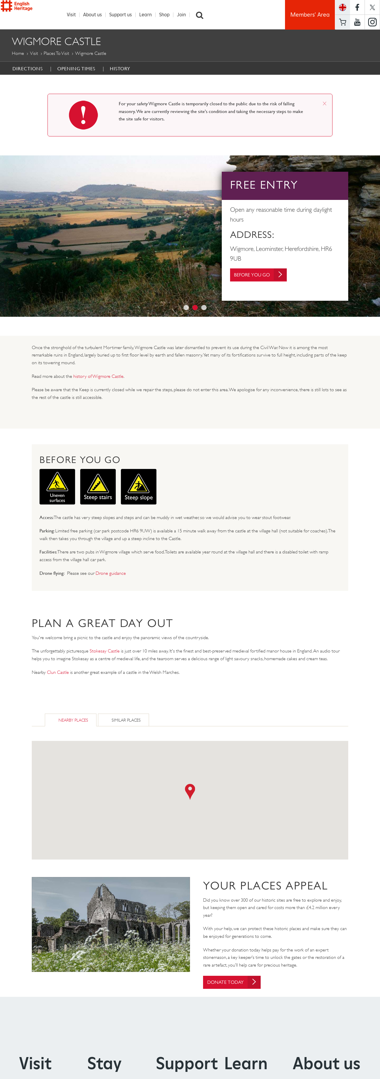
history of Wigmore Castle (98, 376)
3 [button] (204, 308)
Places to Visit (56, 53)
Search (202, 14)
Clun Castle (58, 672)
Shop (167, 14)
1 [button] (186, 308)
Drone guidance (111, 573)
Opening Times (76, 69)
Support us (124, 14)
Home (18, 53)
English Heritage (32, 13)
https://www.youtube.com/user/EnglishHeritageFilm (357, 22)
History (120, 69)
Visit (74, 14)
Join (184, 14)
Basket (342, 22)
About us (95, 14)
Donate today (237, 982)
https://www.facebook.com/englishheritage (357, 7)
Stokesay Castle (105, 651)
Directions (27, 69)
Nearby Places (73, 720)
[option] (190, 236)
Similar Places (126, 720)
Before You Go (264, 275)
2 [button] (195, 308)
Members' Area (310, 14)
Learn (148, 14)
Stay (104, 1064)
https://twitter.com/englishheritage (372, 7)
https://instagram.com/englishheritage (372, 22)
